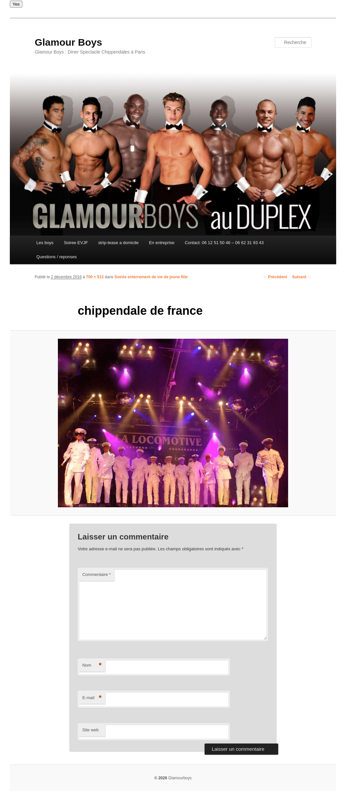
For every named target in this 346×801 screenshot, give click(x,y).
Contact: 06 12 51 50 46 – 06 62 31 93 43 (224, 242)
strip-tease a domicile (118, 242)
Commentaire (96, 574)
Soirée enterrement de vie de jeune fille (151, 277)
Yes (16, 4)
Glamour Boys (68, 42)
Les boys (45, 242)
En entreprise (161, 242)
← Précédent (275, 277)
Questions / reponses (57, 256)
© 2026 (160, 778)
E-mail (92, 698)
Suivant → (301, 277)
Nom (92, 665)
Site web (90, 729)
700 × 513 (95, 277)
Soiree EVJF (76, 242)
